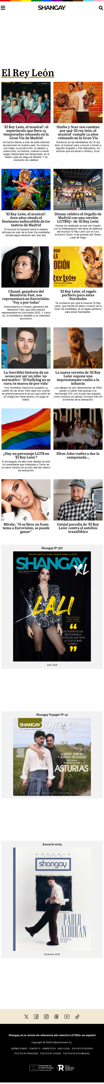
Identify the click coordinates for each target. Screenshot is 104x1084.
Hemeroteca (49, 1048)
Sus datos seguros (82, 1048)
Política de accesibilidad (76, 1053)
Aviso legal (64, 1048)
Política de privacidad (26, 1053)
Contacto (34, 1048)
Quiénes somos (19, 1048)
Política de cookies (50, 1053)
